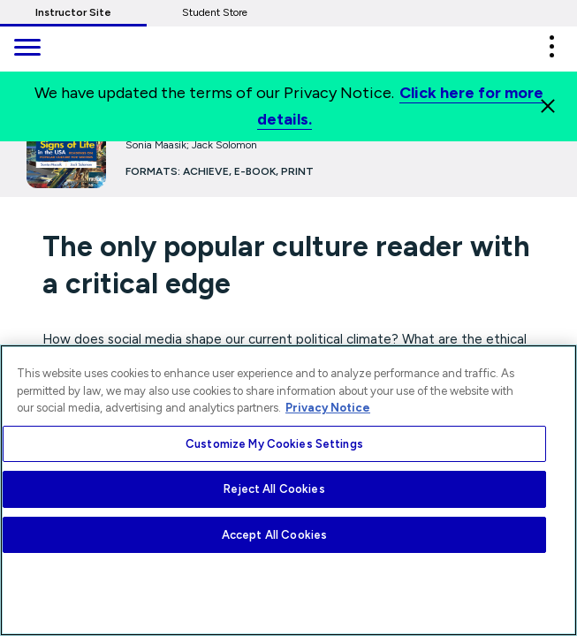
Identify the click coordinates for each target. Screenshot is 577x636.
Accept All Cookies (274, 534)
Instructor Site (73, 12)
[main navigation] (26, 49)
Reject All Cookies (274, 489)
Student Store (214, 12)
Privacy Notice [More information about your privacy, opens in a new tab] (327, 407)
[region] (288, 490)
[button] (551, 46)
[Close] (548, 106)
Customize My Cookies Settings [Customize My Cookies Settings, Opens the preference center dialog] (274, 443)
